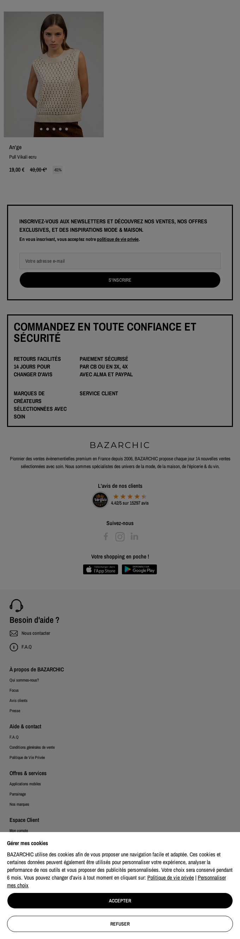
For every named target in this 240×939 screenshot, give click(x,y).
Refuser (120, 924)
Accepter (120, 901)
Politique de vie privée (170, 877)
